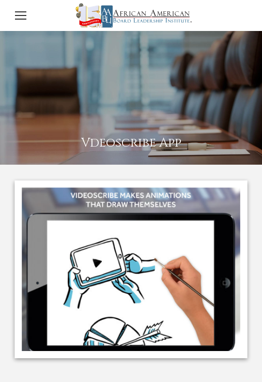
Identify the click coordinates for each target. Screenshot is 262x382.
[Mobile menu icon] (20, 15)
